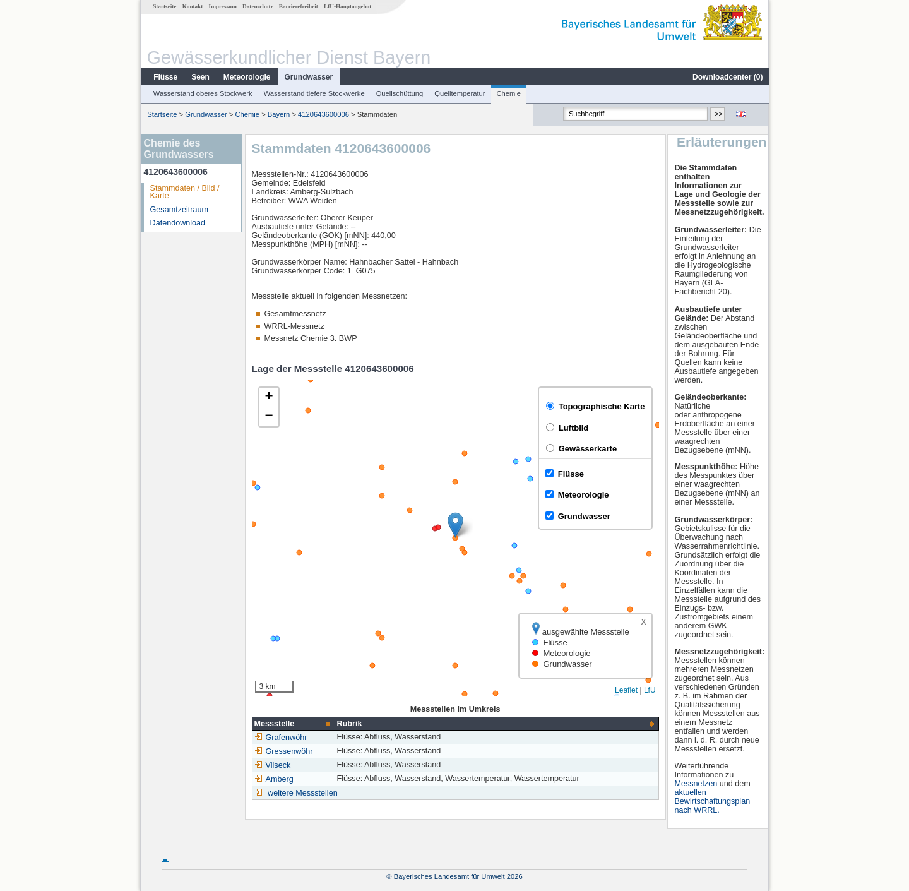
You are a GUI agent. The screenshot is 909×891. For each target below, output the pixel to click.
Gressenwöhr (283, 751)
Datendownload (177, 222)
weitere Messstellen (302, 793)
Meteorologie (246, 77)
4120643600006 (322, 114)
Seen (200, 77)
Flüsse (165, 77)
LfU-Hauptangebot (347, 6)
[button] (455, 525)
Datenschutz (257, 6)
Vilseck (272, 765)
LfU (649, 690)
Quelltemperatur (459, 93)
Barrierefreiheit (298, 6)
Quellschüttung (399, 93)
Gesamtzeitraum (179, 209)
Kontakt (192, 6)
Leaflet (625, 690)
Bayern (278, 114)
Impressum (222, 6)
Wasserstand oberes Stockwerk (202, 93)
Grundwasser (308, 77)
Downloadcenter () (727, 77)
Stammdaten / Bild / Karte (184, 192)
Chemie (508, 93)
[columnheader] (292, 724)
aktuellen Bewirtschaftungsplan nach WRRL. (713, 801)
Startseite (163, 6)
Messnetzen (696, 783)
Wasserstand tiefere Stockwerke (313, 93)
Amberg (273, 779)
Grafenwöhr (280, 737)
